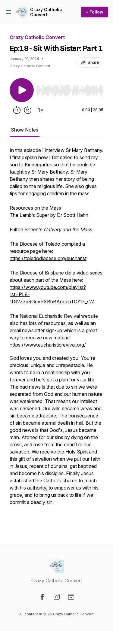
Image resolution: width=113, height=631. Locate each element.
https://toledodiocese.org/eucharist (48, 258)
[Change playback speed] (40, 110)
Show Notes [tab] (24, 130)
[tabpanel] (56, 336)
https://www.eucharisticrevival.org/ (48, 345)
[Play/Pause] (22, 90)
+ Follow (94, 11)
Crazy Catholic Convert (46, 12)
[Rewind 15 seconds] (17, 110)
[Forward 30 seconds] (28, 110)
